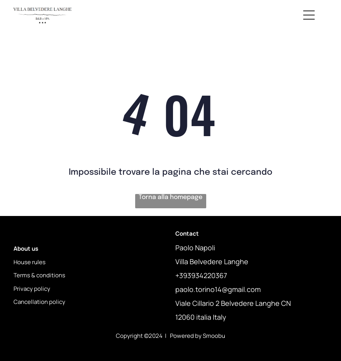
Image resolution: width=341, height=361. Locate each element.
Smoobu (214, 336)
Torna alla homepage (170, 197)
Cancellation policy (39, 302)
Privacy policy (32, 289)
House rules (30, 262)
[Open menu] (309, 15)
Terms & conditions (39, 275)
